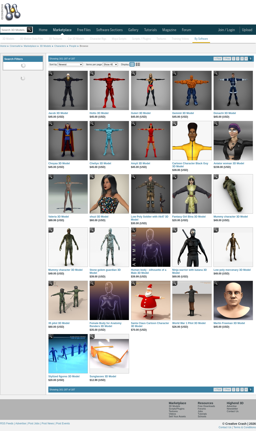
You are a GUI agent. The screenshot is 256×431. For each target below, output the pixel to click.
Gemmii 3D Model (183, 113)
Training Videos (180, 39)
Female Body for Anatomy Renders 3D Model (105, 325)
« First (218, 58)
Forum (186, 30)
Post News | (49, 423)
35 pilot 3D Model (59, 323)
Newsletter (232, 408)
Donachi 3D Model (224, 113)
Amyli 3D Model (140, 163)
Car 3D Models (76, 39)
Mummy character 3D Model (230, 216)
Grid (132, 64)
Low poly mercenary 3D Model (232, 269)
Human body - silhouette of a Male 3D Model (148, 271)
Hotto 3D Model (99, 113)
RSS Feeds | (7, 423)
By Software (201, 39)
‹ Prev (227, 58)
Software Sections (109, 30)
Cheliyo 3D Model (100, 163)
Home (43, 30)
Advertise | (21, 423)
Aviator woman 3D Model (228, 163)
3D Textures (55, 39)
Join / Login (226, 30)
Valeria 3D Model (58, 216)
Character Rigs (98, 39)
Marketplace (62, 30)
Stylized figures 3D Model (63, 376)
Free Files (84, 30)
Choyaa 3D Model (59, 163)
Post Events (63, 423)
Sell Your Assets (177, 416)
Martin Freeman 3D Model (229, 323)
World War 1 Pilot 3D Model (189, 323)
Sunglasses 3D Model (103, 376)
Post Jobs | (34, 423)
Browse (84, 46)
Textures (161, 39)
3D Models (8, 39)
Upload (247, 30)
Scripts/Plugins (176, 408)
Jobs (200, 411)
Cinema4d (15, 46)
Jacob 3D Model (58, 113)
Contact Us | (226, 427)
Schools (202, 416)
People (72, 46)
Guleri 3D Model (141, 113)
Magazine (169, 30)
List (137, 64)
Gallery (133, 30)
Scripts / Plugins (141, 39)
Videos (172, 414)
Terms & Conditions (244, 427)
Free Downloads (206, 406)
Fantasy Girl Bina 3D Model (189, 216)
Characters (60, 46)
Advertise (232, 406)
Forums (202, 408)
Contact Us (232, 411)
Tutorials (150, 30)
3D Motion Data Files (31, 39)
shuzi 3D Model (99, 216)
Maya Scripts (119, 39)
